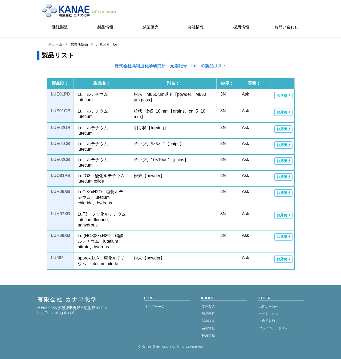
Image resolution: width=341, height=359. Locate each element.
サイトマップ (268, 314)
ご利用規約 (267, 321)
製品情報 (105, 27)
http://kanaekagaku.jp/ (55, 313)
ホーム (57, 44)
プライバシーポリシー (275, 328)
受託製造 (60, 27)
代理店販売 (79, 44)
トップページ (154, 306)
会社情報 (196, 27)
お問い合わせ (286, 27)
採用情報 (241, 27)
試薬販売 (151, 27)
